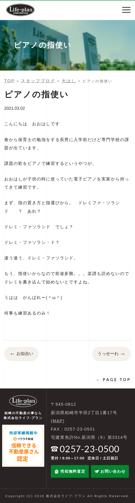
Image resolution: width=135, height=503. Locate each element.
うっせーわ (111, 354)
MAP (58, 421)
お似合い (21, 354)
